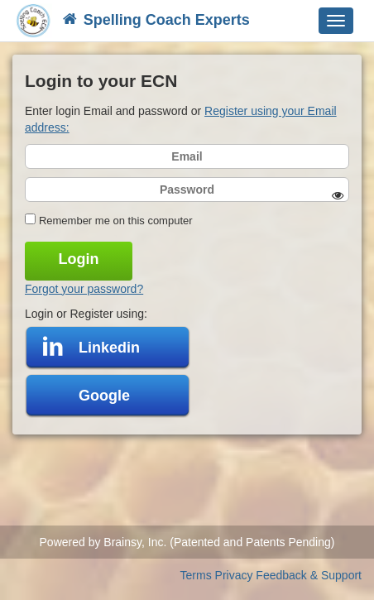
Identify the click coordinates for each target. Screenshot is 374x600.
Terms (196, 575)
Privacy (234, 575)
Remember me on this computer (116, 220)
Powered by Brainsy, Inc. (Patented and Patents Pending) (187, 542)
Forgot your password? (84, 288)
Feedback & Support (309, 575)
